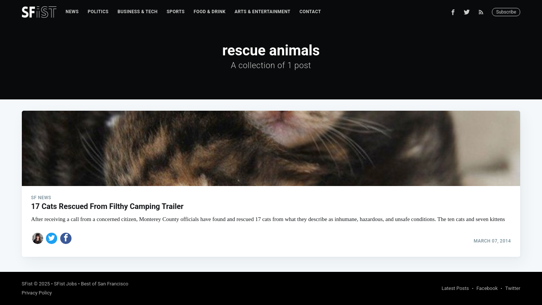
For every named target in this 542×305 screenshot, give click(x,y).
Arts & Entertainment (262, 11)
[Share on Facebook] (65, 238)
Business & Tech (137, 11)
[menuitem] (72, 12)
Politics (98, 11)
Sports (176, 11)
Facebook (487, 288)
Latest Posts (455, 288)
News (72, 11)
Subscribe (506, 12)
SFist (27, 284)
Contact (310, 11)
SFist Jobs (65, 284)
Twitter (512, 288)
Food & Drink (210, 11)
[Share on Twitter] (51, 238)
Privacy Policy (37, 293)
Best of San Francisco (104, 284)
